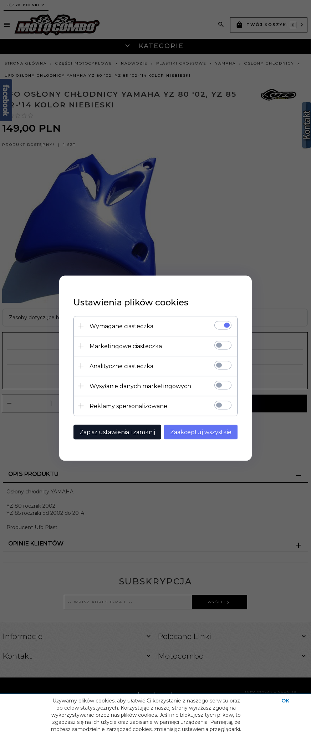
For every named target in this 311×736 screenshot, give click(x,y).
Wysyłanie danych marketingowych (140, 385)
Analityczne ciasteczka (121, 365)
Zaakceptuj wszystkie (200, 431)
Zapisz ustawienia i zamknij (117, 431)
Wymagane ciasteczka (121, 326)
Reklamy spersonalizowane (128, 405)
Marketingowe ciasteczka (126, 345)
